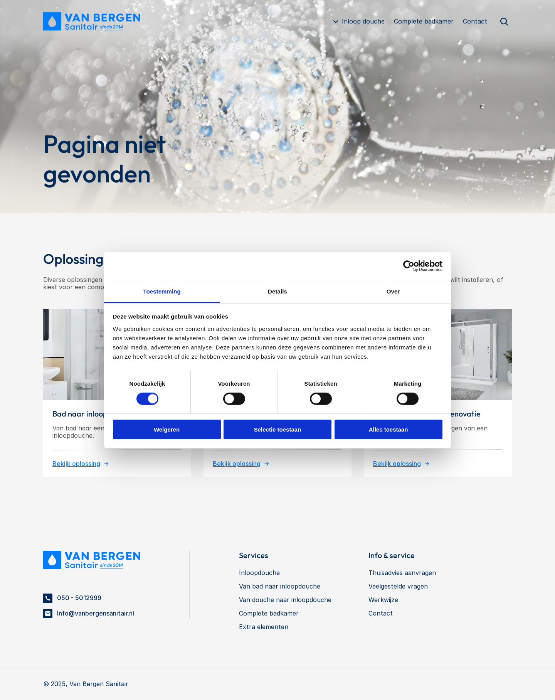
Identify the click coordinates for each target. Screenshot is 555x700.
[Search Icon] (504, 21)
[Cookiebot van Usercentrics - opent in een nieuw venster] (408, 266)
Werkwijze (383, 600)
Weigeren (167, 429)
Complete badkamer (424, 21)
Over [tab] (393, 291)
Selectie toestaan (277, 429)
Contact (475, 21)
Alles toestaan (388, 429)
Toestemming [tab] (162, 291)
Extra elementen (263, 627)
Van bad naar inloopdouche (279, 586)
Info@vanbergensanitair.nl (95, 613)
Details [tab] (277, 291)
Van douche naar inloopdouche (285, 600)
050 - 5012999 (79, 598)
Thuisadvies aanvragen (402, 573)
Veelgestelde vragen (398, 586)
